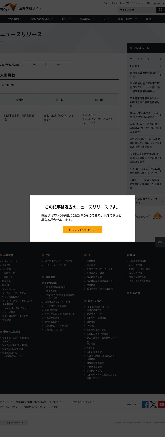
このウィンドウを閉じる (80, 230)
